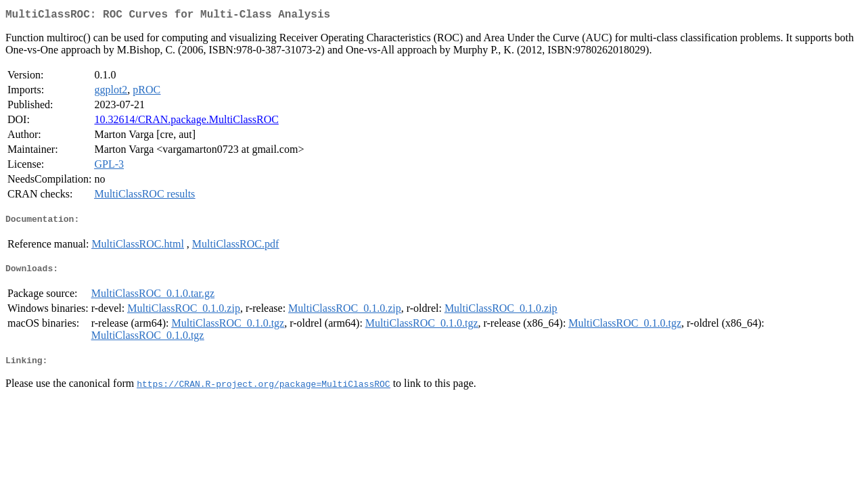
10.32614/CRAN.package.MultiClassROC (186, 122)
